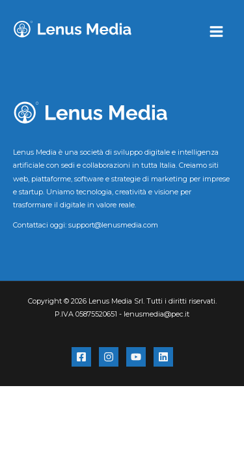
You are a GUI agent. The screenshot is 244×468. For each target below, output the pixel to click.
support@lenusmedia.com (113, 224)
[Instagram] (108, 357)
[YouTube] (136, 357)
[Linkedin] (163, 357)
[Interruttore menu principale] (216, 31)
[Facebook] (81, 357)
